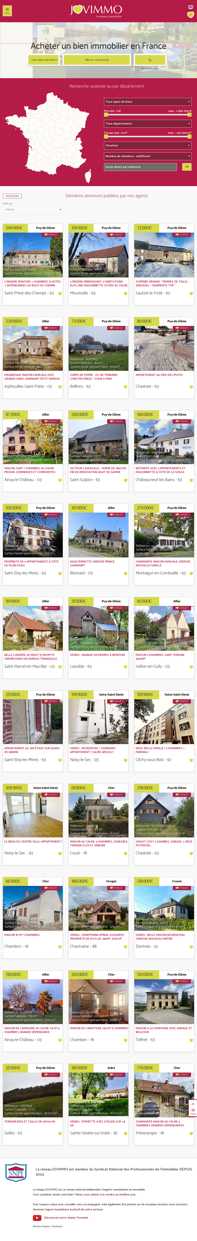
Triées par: (8, 204)
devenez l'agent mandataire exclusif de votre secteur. (68, 1209)
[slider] (106, 114)
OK (187, 167)
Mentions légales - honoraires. (48, 1226)
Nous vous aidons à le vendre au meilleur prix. (106, 1194)
